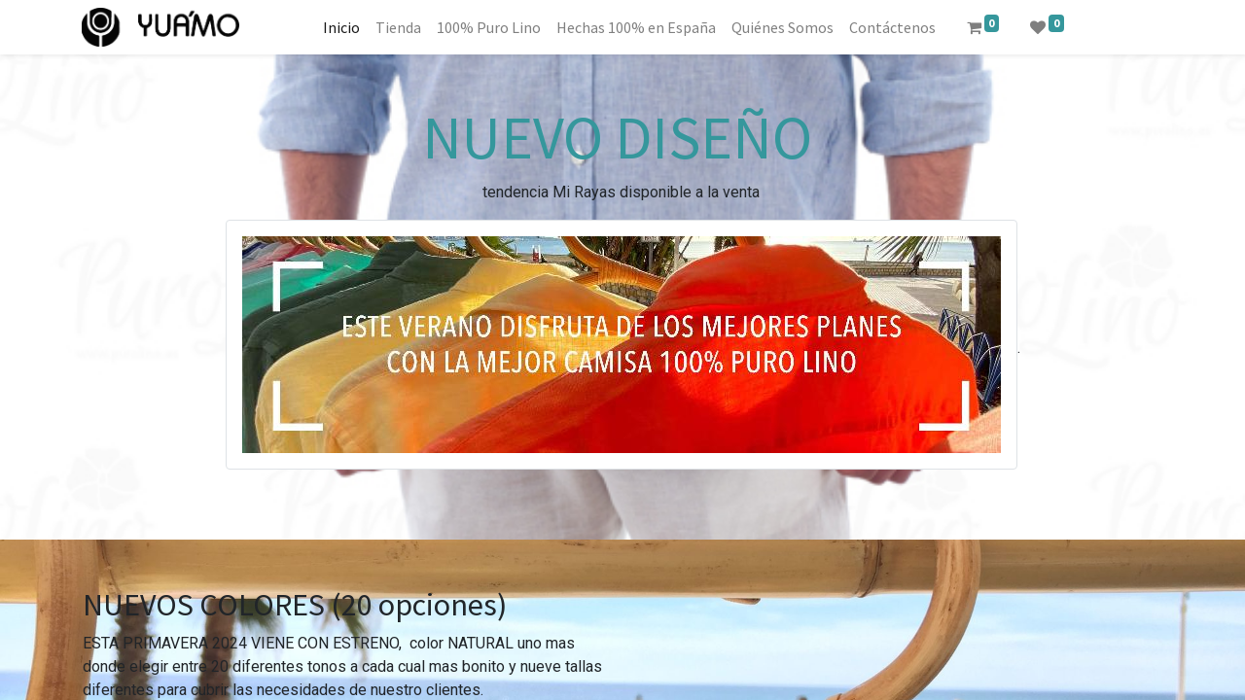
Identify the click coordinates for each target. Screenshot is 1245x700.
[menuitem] (341, 27)
